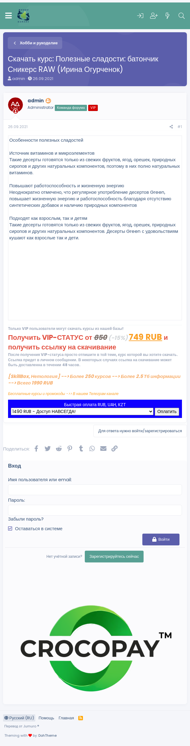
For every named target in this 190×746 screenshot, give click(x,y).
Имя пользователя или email (39, 479)
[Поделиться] (171, 127)
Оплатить (166, 411)
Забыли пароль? (26, 519)
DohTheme (47, 735)
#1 (179, 126)
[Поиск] (182, 16)
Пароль (16, 500)
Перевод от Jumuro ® (21, 726)
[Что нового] (168, 16)
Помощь (46, 718)
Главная (66, 718)
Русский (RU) (19, 718)
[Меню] (8, 16)
